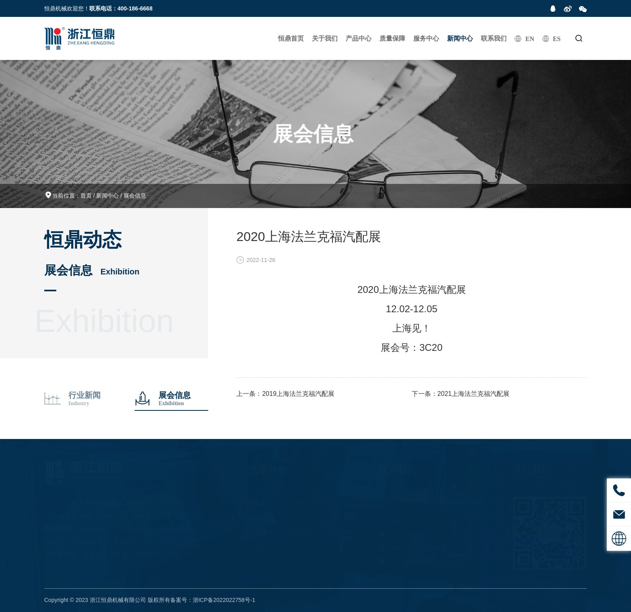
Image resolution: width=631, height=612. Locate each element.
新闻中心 (460, 38)
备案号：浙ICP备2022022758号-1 (213, 600)
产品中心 (358, 38)
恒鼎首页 (291, 38)
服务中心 (426, 38)
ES (557, 38)
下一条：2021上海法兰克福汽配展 (461, 393)
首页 (86, 195)
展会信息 (135, 195)
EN (529, 38)
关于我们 (325, 38)
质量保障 (392, 38)
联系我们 (494, 38)
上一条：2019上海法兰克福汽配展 (285, 393)
